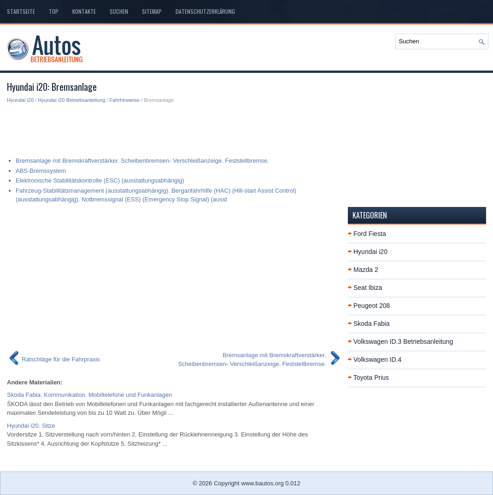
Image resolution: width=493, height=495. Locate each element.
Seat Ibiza (367, 287)
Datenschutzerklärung (205, 11)
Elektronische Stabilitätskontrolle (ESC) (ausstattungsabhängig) (100, 180)
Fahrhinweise (125, 100)
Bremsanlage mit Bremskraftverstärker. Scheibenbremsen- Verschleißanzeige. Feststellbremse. (142, 160)
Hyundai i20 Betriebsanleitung (71, 100)
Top (54, 11)
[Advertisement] (174, 127)
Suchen (119, 11)
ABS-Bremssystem (41, 170)
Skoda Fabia (371, 323)
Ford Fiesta (369, 233)
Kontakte (84, 11)
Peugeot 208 (371, 305)
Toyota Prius (371, 377)
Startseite (21, 11)
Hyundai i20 (20, 100)
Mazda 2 (365, 269)
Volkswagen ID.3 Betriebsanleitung (403, 341)
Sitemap (152, 11)
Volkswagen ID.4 (377, 359)
